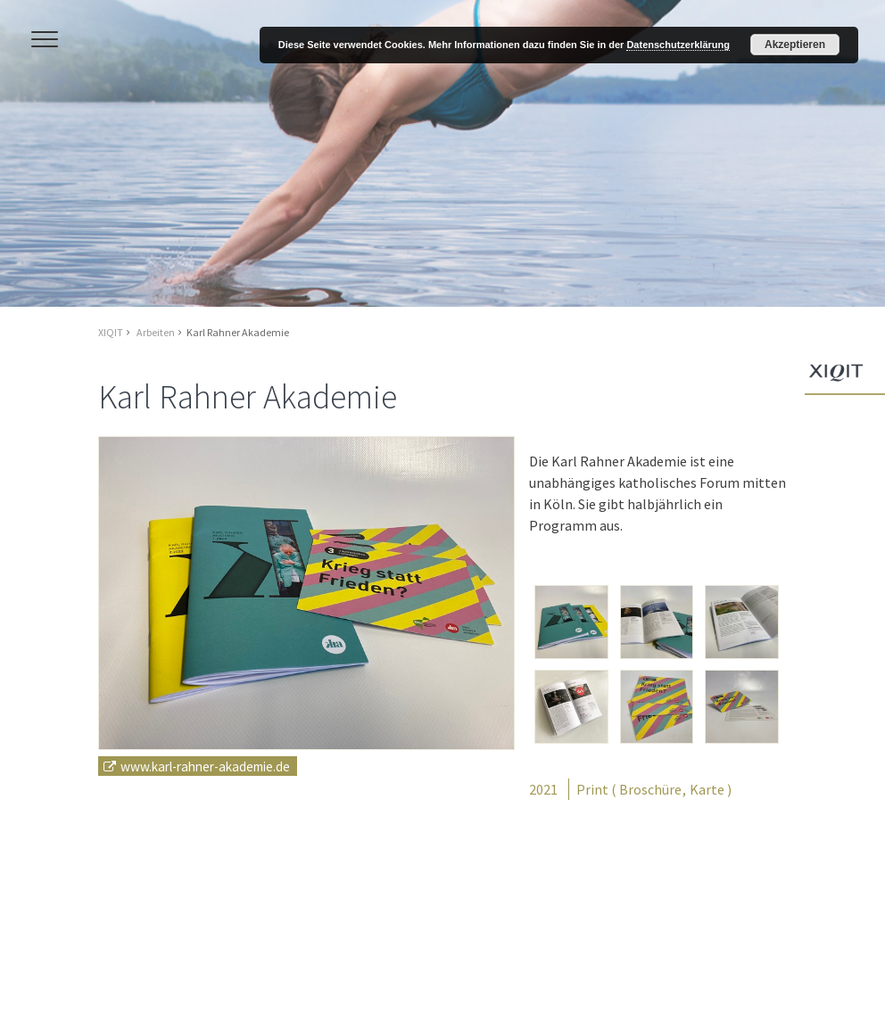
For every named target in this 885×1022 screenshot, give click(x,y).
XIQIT (110, 332)
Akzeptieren (795, 44)
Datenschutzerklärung (678, 44)
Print (592, 789)
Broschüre (650, 789)
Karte (707, 789)
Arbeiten (155, 332)
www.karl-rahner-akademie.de (205, 765)
